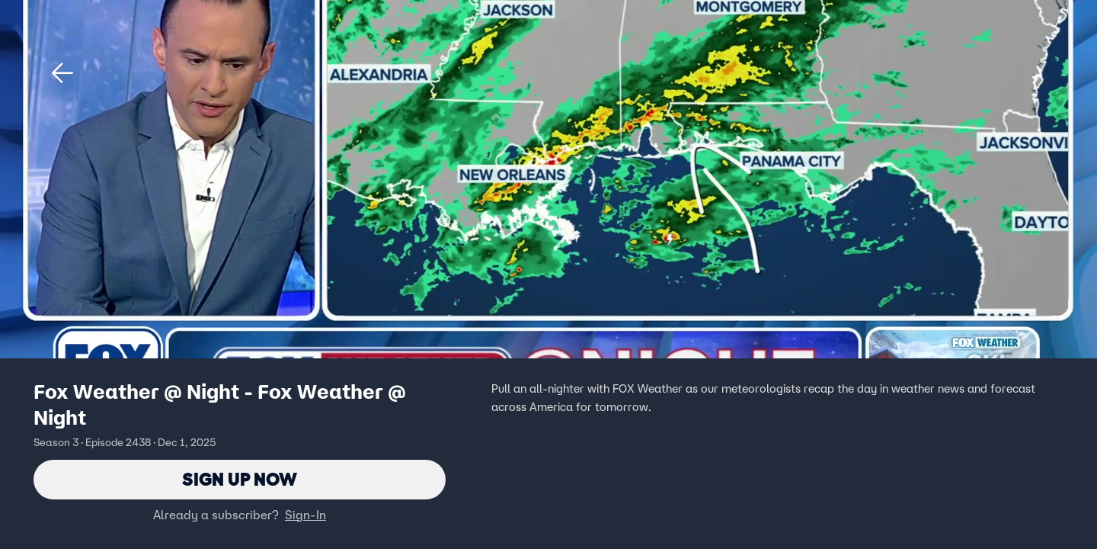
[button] (62, 73)
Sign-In (305, 514)
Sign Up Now (239, 479)
